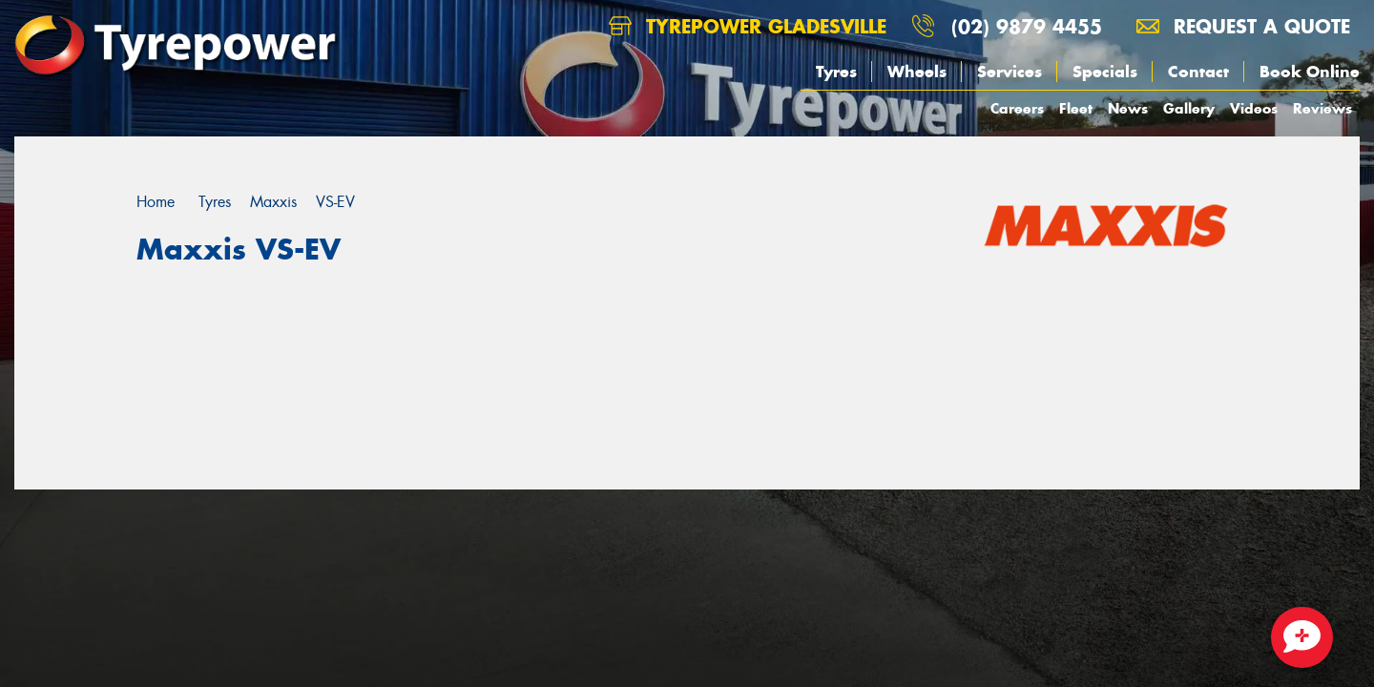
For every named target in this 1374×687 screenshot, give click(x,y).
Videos (1254, 108)
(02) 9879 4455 (1026, 26)
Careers (1017, 108)
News (1128, 108)
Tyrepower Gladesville (747, 26)
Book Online (1310, 71)
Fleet (1076, 108)
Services (1009, 71)
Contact (1198, 71)
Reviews (1322, 108)
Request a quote (1243, 26)
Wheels (917, 71)
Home (155, 202)
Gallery (1189, 108)
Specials (1104, 71)
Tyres (836, 71)
